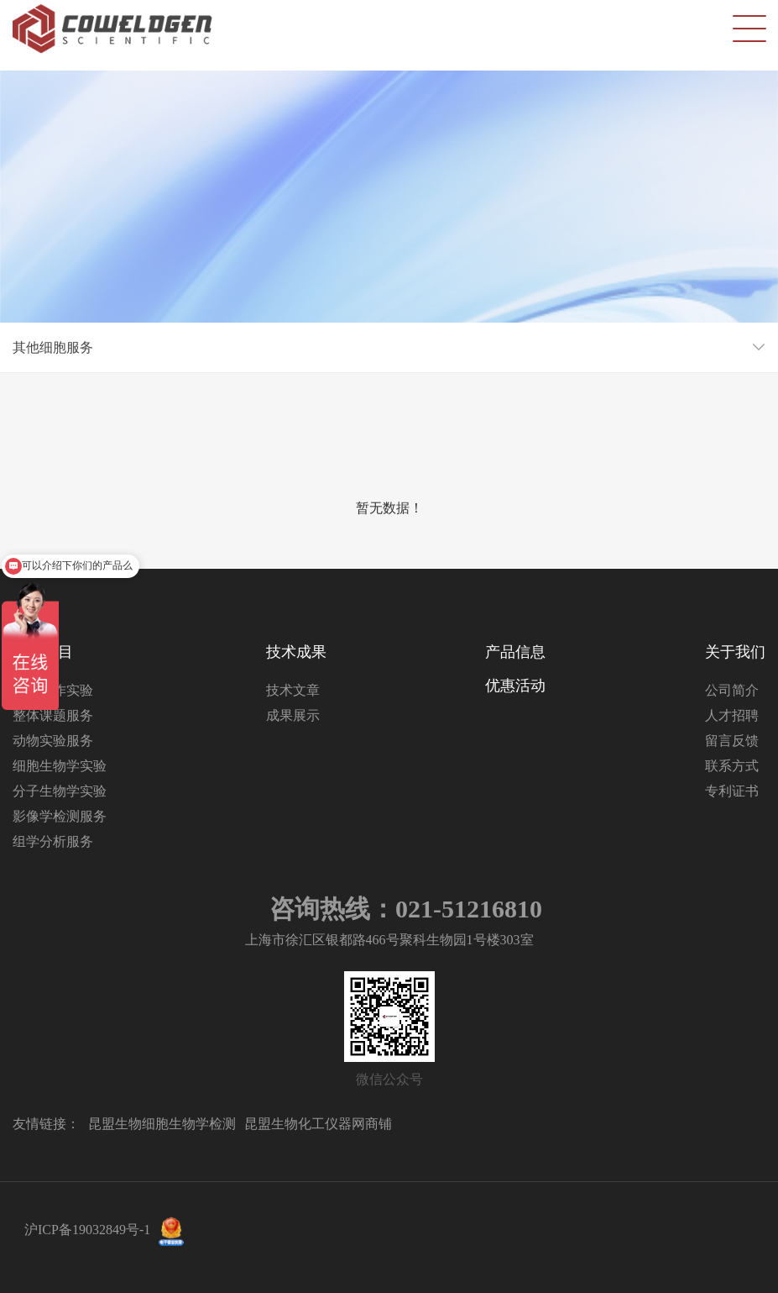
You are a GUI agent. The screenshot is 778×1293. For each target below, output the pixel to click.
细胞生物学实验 (60, 766)
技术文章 (293, 690)
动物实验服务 (53, 740)
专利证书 (732, 791)
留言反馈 (732, 740)
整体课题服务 (53, 715)
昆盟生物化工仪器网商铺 (318, 1124)
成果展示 (293, 715)
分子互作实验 (53, 690)
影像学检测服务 (60, 816)
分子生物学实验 (60, 791)
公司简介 (732, 690)
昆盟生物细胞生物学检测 (162, 1124)
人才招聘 (732, 715)
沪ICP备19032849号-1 (87, 1229)
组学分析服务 (53, 841)
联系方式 (732, 766)
